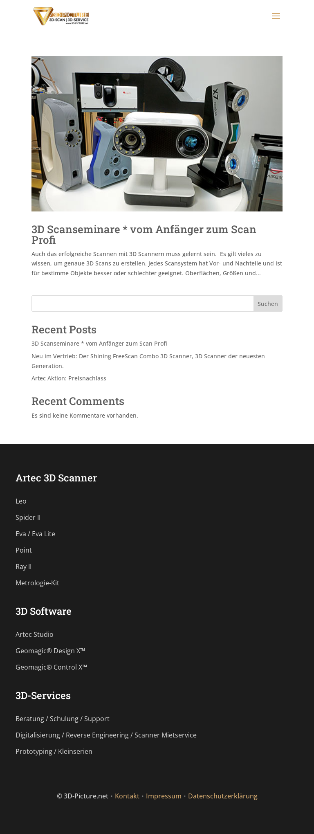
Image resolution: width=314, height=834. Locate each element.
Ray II (23, 566)
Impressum (164, 795)
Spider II (28, 517)
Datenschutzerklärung (223, 795)
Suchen (268, 304)
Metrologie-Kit (37, 582)
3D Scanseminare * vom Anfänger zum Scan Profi (143, 234)
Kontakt (127, 795)
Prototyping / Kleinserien (54, 751)
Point (24, 550)
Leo (21, 501)
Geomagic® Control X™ (51, 667)
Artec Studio (35, 634)
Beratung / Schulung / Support (63, 718)
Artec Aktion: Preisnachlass (68, 378)
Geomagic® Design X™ (50, 650)
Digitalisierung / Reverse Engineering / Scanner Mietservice (106, 735)
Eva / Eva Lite (35, 533)
